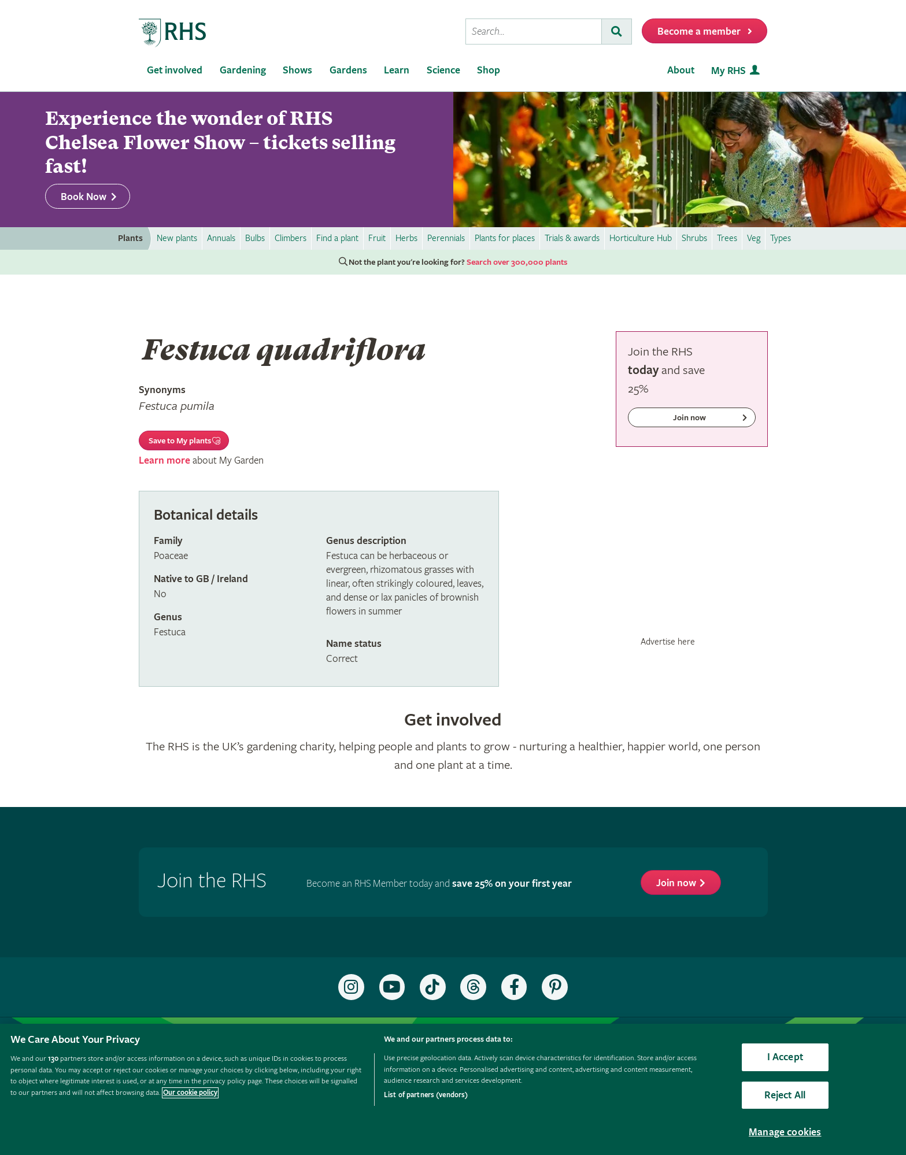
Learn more (164, 460)
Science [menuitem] (443, 70)
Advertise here (668, 641)
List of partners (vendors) (426, 1095)
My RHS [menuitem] (728, 71)
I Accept (785, 1057)
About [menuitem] (680, 70)
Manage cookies (785, 1132)
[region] (453, 1089)
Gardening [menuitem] (243, 70)
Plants (130, 238)
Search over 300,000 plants (517, 262)
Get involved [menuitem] (174, 70)
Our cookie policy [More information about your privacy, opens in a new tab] (190, 1093)
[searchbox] (533, 31)
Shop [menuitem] (488, 70)
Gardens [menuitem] (348, 70)
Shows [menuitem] (297, 70)
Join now (676, 883)
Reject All (784, 1095)
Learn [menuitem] (396, 70)
